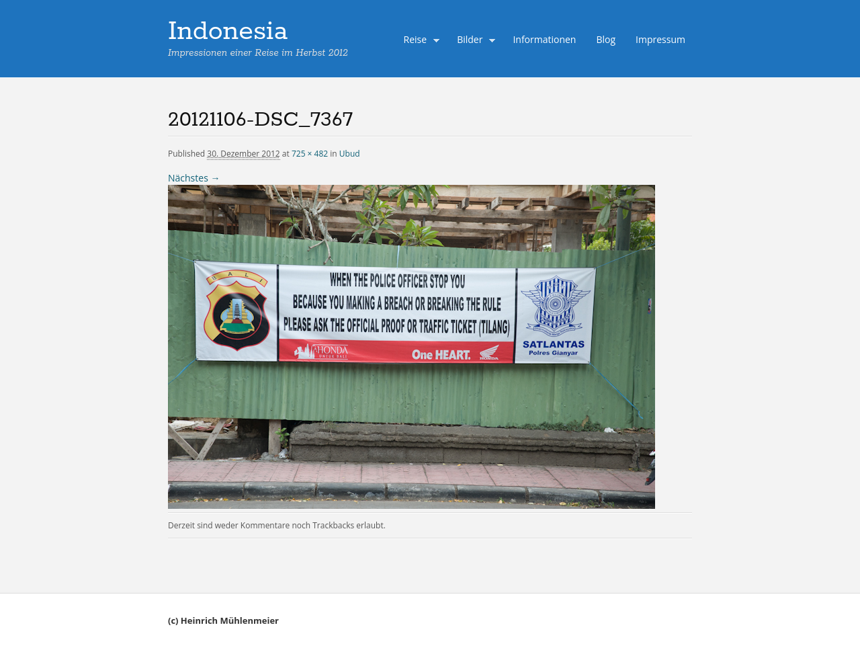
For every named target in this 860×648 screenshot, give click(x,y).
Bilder (473, 41)
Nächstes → (194, 177)
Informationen (544, 39)
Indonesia (228, 31)
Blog (605, 39)
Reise (418, 41)
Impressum (660, 39)
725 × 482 (310, 153)
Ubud (349, 153)
